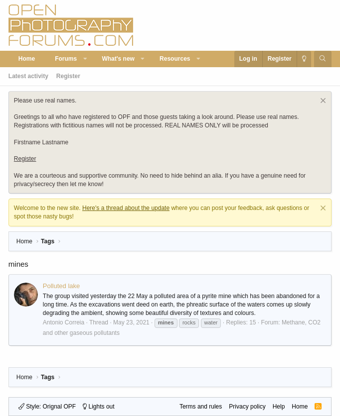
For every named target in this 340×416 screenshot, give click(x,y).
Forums (66, 58)
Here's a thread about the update (126, 208)
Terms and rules (200, 406)
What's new (118, 58)
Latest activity (28, 76)
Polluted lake (61, 286)
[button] (85, 59)
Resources (175, 58)
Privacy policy (247, 406)
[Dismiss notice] (322, 102)
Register (68, 76)
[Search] (323, 59)
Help (279, 406)
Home (26, 58)
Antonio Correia (63, 322)
